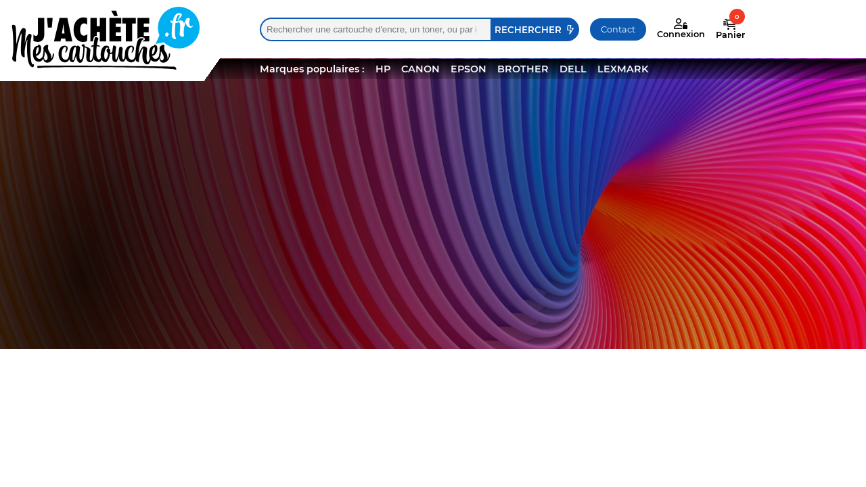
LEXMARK (622, 69)
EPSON (468, 69)
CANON (420, 69)
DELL (573, 69)
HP (382, 69)
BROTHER (523, 69)
